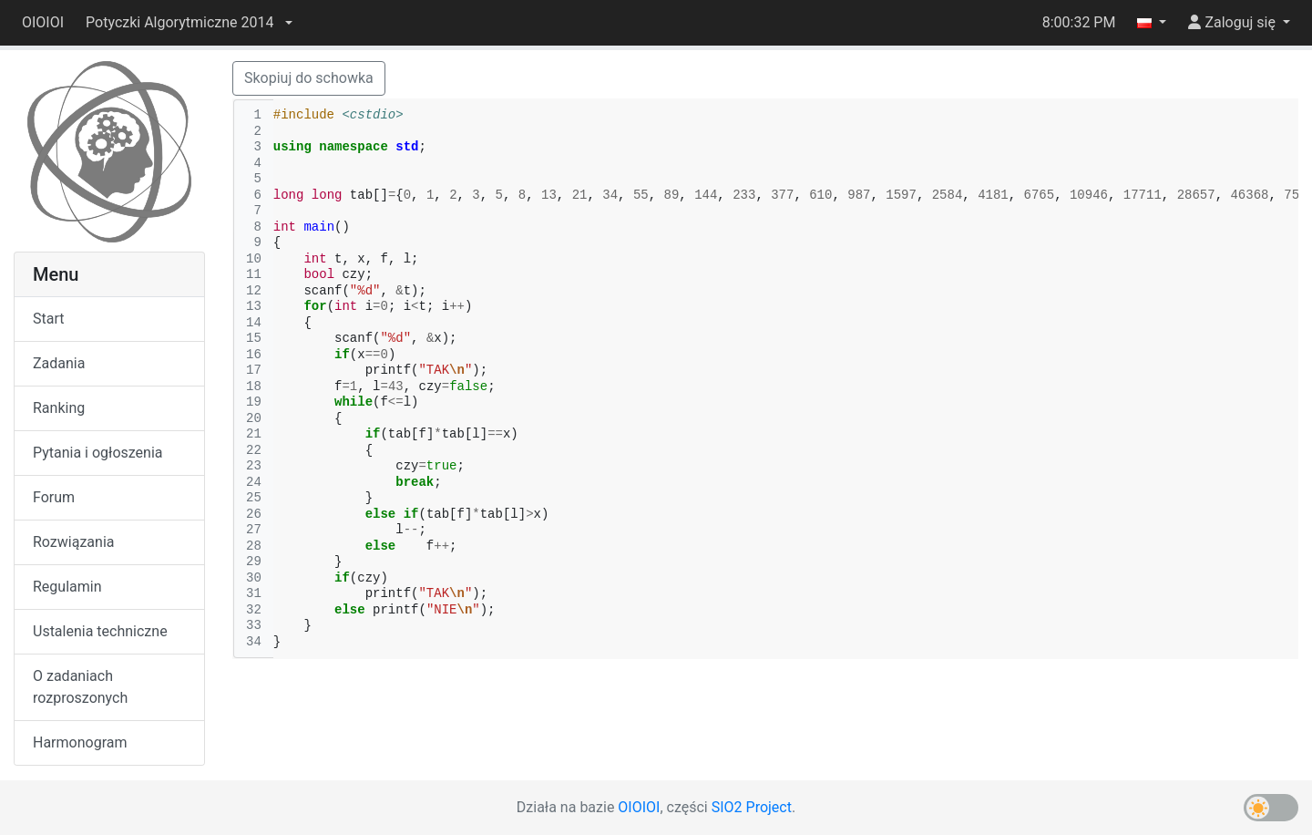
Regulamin (67, 586)
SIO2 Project (752, 807)
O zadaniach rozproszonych (80, 686)
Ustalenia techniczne (100, 631)
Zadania (59, 363)
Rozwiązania (73, 542)
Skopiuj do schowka (309, 78)
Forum (54, 497)
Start (48, 318)
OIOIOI (43, 22)
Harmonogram (80, 742)
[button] (188, 23)
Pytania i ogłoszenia (98, 452)
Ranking (59, 408)
